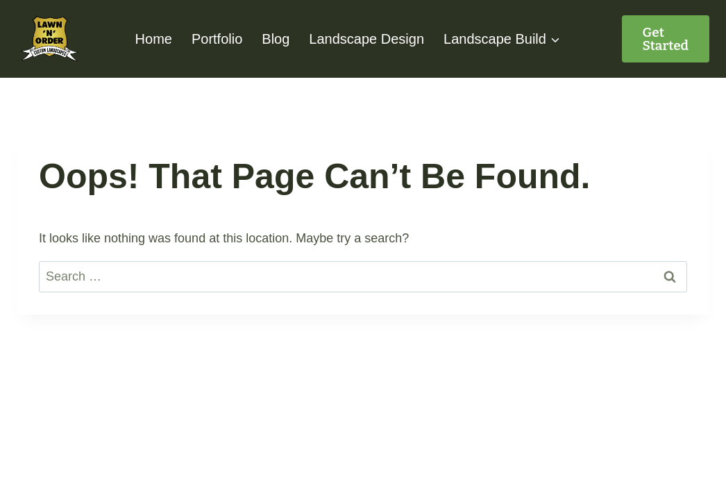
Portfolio (217, 39)
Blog (275, 39)
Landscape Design (366, 39)
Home (153, 39)
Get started (666, 38)
